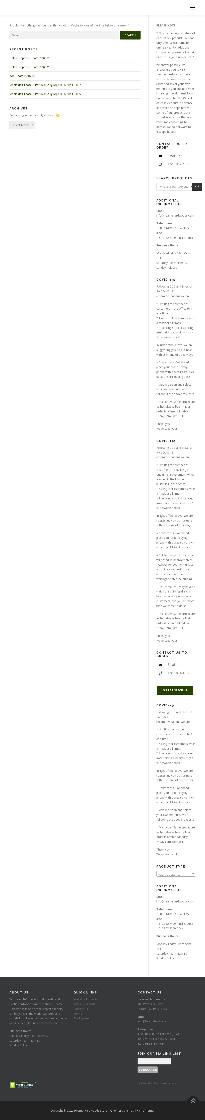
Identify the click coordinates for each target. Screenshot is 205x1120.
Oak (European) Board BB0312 (29, 58)
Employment (81, 1018)
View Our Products (85, 999)
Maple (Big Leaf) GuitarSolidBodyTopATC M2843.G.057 (45, 85)
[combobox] (175, 874)
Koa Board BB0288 (22, 76)
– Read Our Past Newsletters (157, 1083)
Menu (192, 7)
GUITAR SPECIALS (175, 690)
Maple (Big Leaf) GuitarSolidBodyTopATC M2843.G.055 (45, 94)
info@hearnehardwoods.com (175, 215)
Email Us (174, 156)
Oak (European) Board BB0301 (29, 67)
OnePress (116, 1110)
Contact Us (80, 1009)
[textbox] (176, 875)
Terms (77, 1014)
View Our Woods (84, 1004)
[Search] (197, 187)
